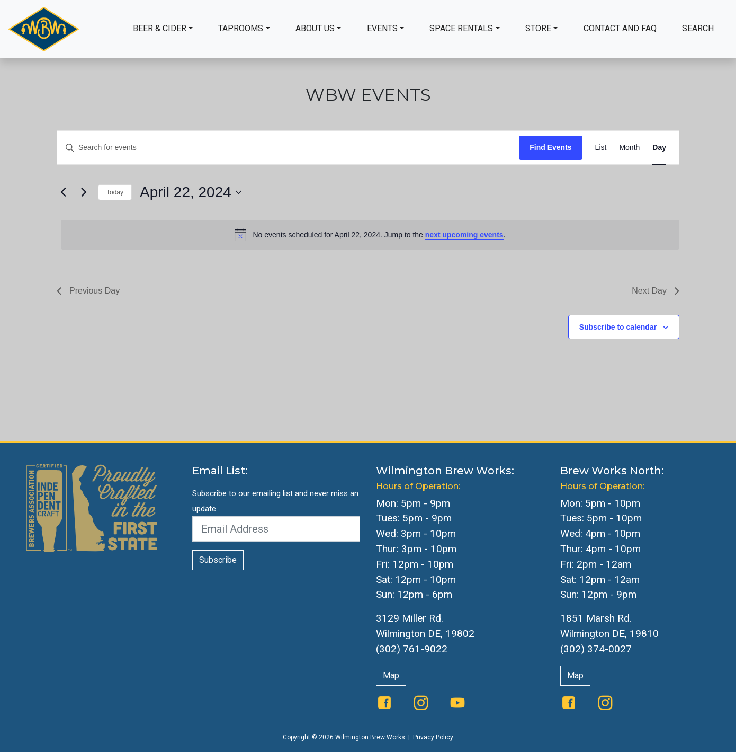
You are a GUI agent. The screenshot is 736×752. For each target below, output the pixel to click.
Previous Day (88, 290)
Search (698, 28)
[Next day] (83, 192)
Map (391, 675)
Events (382, 28)
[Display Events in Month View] (629, 147)
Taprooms (240, 28)
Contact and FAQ (620, 28)
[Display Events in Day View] (659, 147)
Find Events (550, 147)
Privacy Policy (433, 737)
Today (114, 192)
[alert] (370, 235)
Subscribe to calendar (618, 327)
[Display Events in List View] (601, 147)
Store (538, 28)
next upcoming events (464, 235)
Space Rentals (461, 28)
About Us (315, 28)
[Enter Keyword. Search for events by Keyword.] (288, 147)
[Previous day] (63, 192)
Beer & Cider (159, 28)
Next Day (655, 290)
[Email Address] (276, 529)
